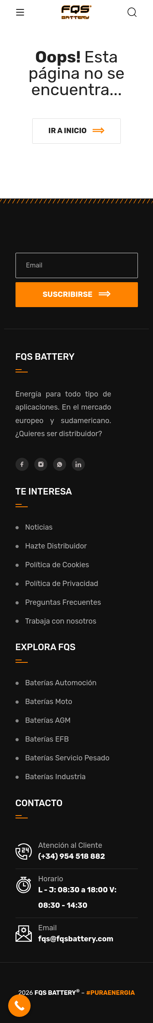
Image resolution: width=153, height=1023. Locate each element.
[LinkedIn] (78, 464)
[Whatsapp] (59, 464)
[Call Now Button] (19, 1005)
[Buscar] (132, 13)
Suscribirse (76, 294)
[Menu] (20, 12)
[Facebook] (22, 464)
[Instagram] (40, 464)
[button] (76, 131)
